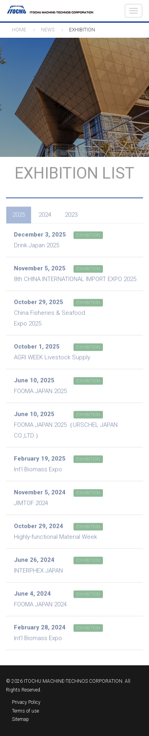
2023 (71, 213)
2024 (45, 213)
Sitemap (20, 719)
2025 (18, 213)
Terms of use (25, 711)
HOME (19, 30)
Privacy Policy (26, 702)
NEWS (47, 30)
